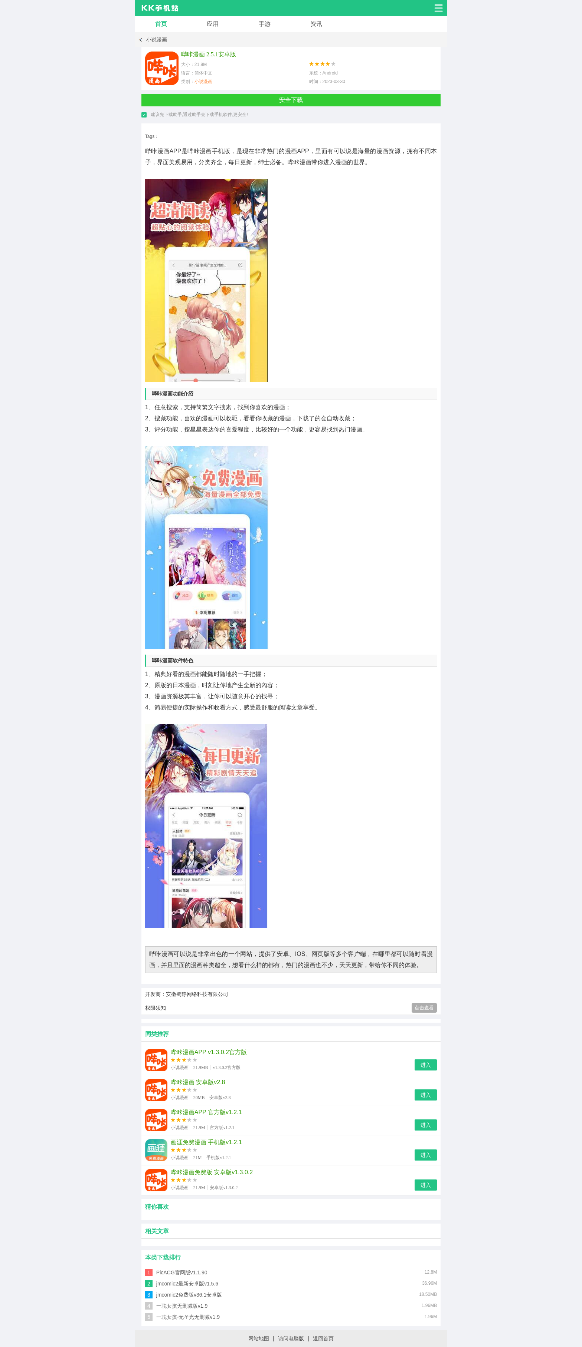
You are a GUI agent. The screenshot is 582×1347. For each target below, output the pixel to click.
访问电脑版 (291, 1338)
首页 (161, 24)
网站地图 (258, 1338)
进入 (426, 1065)
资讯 (316, 24)
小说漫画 (156, 40)
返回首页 (323, 1338)
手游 (265, 24)
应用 (213, 24)
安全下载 (291, 100)
